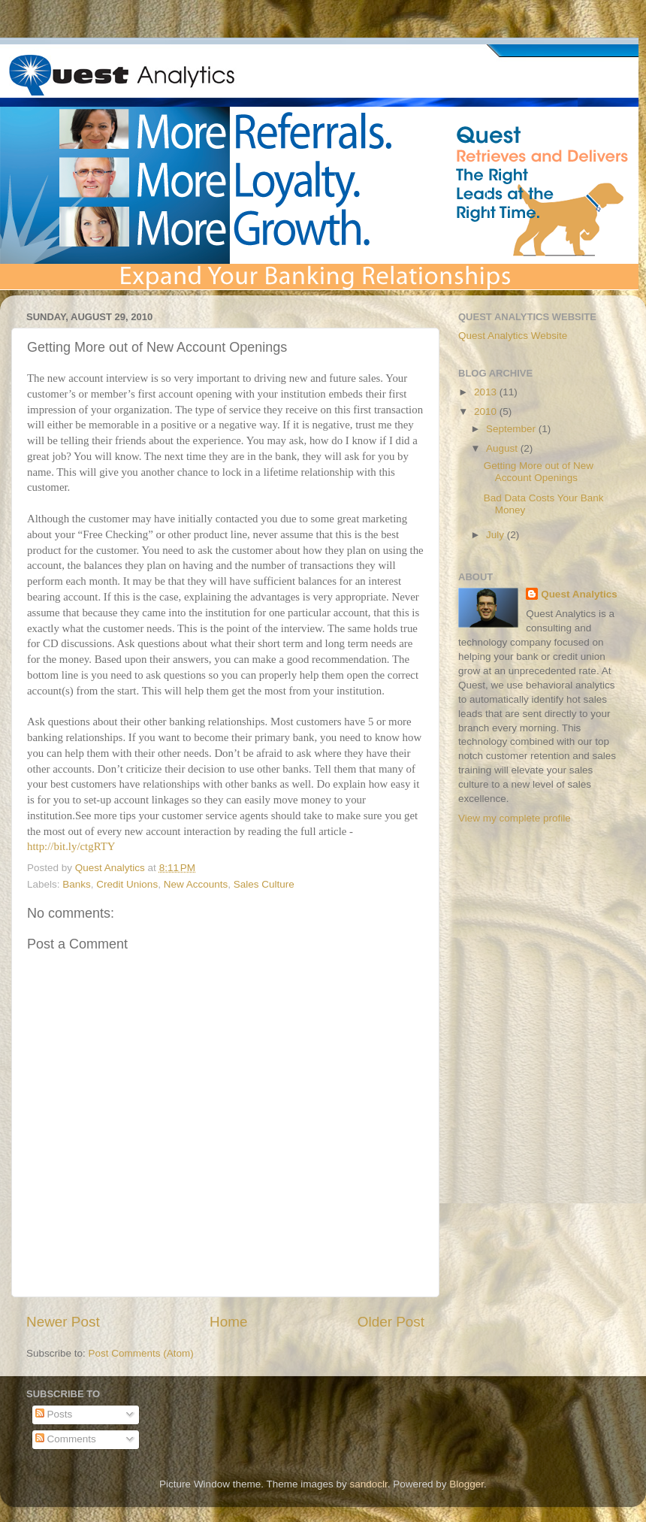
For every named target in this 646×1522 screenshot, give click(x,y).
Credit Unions (127, 884)
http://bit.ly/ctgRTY (71, 846)
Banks (76, 884)
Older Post (391, 1322)
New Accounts (196, 884)
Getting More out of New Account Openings (538, 471)
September (512, 428)
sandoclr (368, 1484)
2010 (487, 411)
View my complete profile (514, 818)
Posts (54, 1414)
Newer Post (63, 1322)
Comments (65, 1439)
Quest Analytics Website (512, 335)
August (503, 448)
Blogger (466, 1484)
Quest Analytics (579, 594)
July (496, 534)
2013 (487, 392)
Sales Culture (264, 884)
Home (228, 1322)
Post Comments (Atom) (141, 1353)
